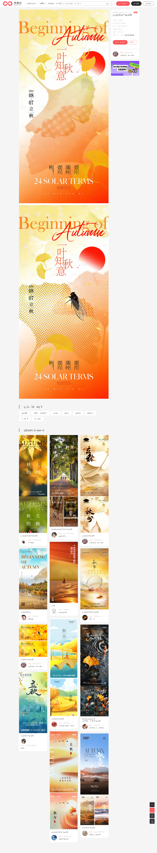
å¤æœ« (38, 419)
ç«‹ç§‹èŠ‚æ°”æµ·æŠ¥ (27, 659)
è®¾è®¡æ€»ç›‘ (129, 52)
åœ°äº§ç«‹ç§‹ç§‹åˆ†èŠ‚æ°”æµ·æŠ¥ (62, 529)
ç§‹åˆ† (67, 413)
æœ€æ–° (43, 3)
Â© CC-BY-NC (129, 35)
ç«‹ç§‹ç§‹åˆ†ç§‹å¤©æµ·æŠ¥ (29, 536)
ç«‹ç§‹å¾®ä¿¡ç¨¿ (26, 612)
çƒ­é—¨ (35, 3)
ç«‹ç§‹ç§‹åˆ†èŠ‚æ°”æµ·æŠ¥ (90, 612)
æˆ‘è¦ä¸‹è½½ (120, 42)
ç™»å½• (148, 4)
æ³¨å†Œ (136, 4)
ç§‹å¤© (78, 413)
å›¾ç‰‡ (51, 3)
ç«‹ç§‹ (56, 413)
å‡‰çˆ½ (90, 413)
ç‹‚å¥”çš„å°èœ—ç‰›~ (127, 55)
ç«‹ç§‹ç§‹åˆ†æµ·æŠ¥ (88, 536)
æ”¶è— (133, 42)
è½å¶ (25, 419)
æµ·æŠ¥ (24, 413)
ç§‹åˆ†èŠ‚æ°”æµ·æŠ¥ (88, 828)
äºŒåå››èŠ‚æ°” (40, 413)
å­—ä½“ (59, 3)
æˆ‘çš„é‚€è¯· (123, 3)
